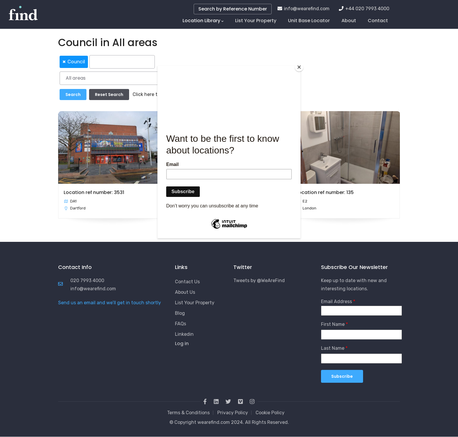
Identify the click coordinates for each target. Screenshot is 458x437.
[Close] (299, 67)
